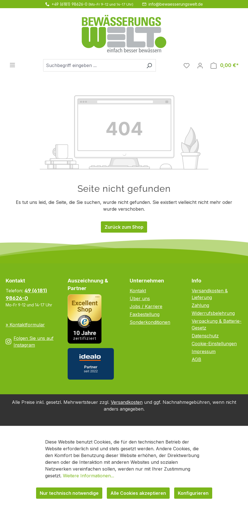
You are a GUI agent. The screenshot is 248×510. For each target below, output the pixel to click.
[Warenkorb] (224, 65)
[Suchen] (149, 65)
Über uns (140, 298)
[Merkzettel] (186, 65)
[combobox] (93, 65)
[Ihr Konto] (200, 65)
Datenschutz (205, 335)
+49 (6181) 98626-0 (69, 4)
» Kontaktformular (25, 325)
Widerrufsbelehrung (213, 313)
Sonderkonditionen (150, 322)
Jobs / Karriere (146, 306)
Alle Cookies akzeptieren (138, 493)
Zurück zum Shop (124, 227)
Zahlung (200, 305)
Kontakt (138, 290)
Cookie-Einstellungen (214, 343)
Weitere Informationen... (88, 475)
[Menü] (12, 64)
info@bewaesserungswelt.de (176, 4)
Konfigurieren (193, 493)
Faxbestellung (145, 314)
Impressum (204, 351)
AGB (196, 359)
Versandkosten (127, 402)
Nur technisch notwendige (69, 493)
